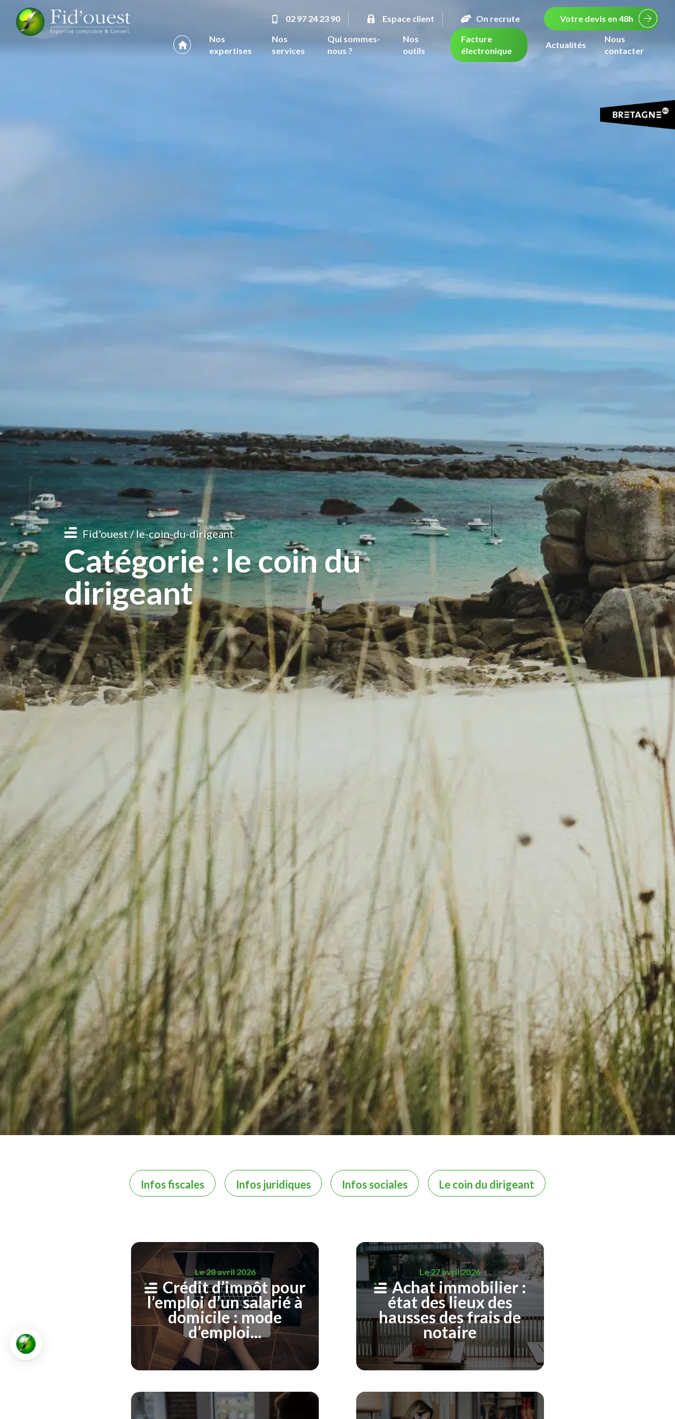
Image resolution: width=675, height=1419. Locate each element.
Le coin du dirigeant (486, 1184)
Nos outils (414, 45)
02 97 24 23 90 (304, 18)
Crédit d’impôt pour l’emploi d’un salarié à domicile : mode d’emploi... (226, 1309)
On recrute (489, 18)
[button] (26, 1344)
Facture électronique (486, 45)
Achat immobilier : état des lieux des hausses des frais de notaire (452, 1309)
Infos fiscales (172, 1184)
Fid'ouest (105, 533)
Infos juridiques (273, 1184)
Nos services (288, 45)
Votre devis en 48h (596, 18)
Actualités (566, 45)
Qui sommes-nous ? (353, 45)
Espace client (399, 18)
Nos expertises (230, 45)
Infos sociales (375, 1184)
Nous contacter (624, 45)
